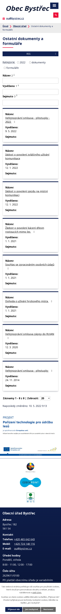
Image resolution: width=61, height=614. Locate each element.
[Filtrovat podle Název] (30, 81)
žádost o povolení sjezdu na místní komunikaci (26, 193)
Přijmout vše (14, 609)
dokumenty (39, 62)
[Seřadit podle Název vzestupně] (14, 74)
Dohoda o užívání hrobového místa (29, 301)
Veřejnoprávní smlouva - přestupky (29, 370)
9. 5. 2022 (10, 131)
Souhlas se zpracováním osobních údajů (29, 266)
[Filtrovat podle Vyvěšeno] (30, 92)
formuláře (12, 67)
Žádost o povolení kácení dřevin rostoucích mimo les (24, 229)
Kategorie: (9, 62)
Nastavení (48, 609)
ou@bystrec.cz (15, 18)
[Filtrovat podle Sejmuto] (30, 103)
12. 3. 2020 (11, 347)
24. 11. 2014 (12, 380)
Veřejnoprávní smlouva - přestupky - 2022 (27, 119)
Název (8, 75)
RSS (42, 53)
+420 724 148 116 (24, 544)
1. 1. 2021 (10, 241)
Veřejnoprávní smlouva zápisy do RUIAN (29, 335)
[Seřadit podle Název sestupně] (14, 75)
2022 (22, 62)
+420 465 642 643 (24, 539)
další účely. (37, 592)
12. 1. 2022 (11, 167)
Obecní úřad (19, 26)
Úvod (5, 26)
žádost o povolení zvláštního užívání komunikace (27, 156)
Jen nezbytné (31, 609)
